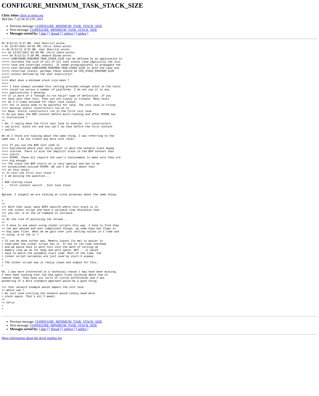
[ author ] (82, 33)
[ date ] (43, 33)
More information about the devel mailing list (32, 392)
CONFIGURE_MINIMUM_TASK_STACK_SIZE (68, 26)
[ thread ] (55, 33)
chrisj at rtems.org (31, 15)
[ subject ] (68, 33)
